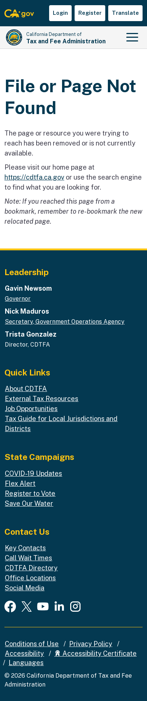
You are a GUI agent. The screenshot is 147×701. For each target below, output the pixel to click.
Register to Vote (30, 493)
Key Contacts (25, 548)
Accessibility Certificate (95, 653)
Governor (18, 298)
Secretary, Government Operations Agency (64, 321)
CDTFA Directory (31, 568)
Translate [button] (125, 13)
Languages (26, 663)
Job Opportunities (31, 409)
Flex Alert (20, 483)
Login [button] (60, 13)
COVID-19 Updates (33, 473)
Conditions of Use (32, 644)
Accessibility (24, 653)
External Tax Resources (41, 399)
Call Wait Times (28, 558)
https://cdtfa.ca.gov (34, 177)
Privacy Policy (90, 644)
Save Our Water (29, 503)
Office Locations (30, 578)
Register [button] (90, 13)
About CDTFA (26, 389)
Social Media (24, 588)
